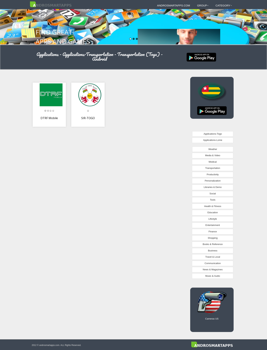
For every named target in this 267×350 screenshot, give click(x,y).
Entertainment (212, 225)
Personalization (213, 180)
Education (213, 212)
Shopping (213, 238)
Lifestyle (212, 219)
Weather (212, 149)
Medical (213, 161)
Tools (212, 199)
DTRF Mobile (49, 118)
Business (212, 250)
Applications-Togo (213, 133)
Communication (213, 263)
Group (203, 5)
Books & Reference (213, 244)
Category (224, 5)
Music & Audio (212, 276)
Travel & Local (212, 257)
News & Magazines (213, 269)
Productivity (213, 174)
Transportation (212, 168)
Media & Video (212, 155)
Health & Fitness (212, 206)
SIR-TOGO (88, 118)
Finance (213, 231)
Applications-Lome (212, 140)
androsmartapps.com (173, 5)
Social (212, 193)
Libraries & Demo (213, 187)
